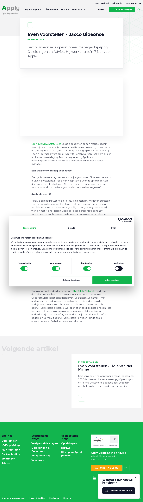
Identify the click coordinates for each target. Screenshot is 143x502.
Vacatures (37, 460)
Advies (65, 9)
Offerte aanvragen (122, 9)
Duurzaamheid (102, 3)
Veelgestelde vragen (44, 443)
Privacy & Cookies (36, 498)
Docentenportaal (133, 3)
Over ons (79, 9)
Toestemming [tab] (29, 228)
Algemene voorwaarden (13, 498)
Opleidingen (33, 9)
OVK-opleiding (11, 454)
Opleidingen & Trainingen (44, 450)
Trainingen (52, 9)
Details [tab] (71, 228)
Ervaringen (8, 458)
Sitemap (67, 498)
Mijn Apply (117, 3)
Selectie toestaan (71, 280)
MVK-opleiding (11, 450)
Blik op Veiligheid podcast (74, 454)
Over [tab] (113, 228)
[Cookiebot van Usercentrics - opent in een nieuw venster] (120, 220)
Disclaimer (54, 498)
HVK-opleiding (11, 445)
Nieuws (65, 448)
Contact (101, 9)
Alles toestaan (112, 280)
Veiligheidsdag (41, 455)
